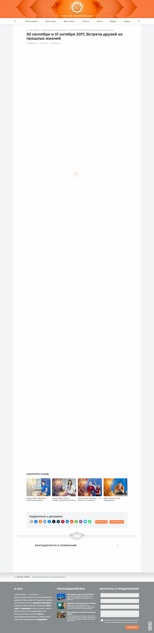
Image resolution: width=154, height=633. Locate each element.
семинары (25, 608)
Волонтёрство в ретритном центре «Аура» (81, 613)
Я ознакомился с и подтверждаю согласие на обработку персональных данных (121, 621)
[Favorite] (32, 43)
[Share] (55, 43)
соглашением (122, 620)
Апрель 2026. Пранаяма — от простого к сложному (89, 499)
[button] (122, 475)
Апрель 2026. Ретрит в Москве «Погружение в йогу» (64, 499)
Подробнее (42, 619)
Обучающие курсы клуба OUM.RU (80, 594)
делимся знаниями (42, 603)
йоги (40, 614)
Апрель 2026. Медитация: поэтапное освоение (36, 499)
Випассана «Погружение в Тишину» (81, 603)
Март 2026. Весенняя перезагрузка (112, 499)
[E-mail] (43, 43)
